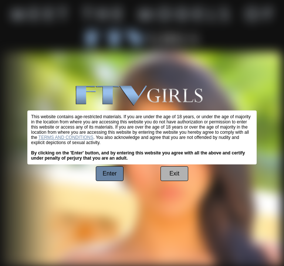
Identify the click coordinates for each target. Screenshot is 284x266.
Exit (174, 173)
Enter (109, 173)
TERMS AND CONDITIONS (66, 137)
